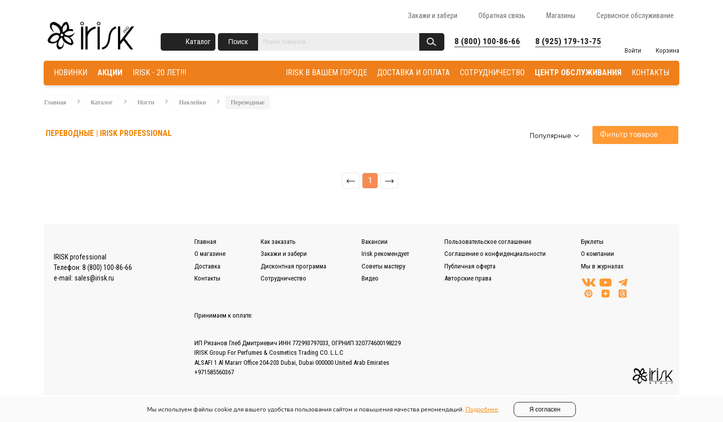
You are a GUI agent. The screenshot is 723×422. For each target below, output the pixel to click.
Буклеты (592, 241)
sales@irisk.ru (94, 278)
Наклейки (192, 102)
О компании (597, 253)
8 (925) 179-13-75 (568, 41)
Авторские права (468, 278)
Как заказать (278, 241)
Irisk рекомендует (385, 253)
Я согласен (544, 409)
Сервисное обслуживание (635, 16)
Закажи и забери (432, 16)
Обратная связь (501, 16)
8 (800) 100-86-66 (487, 41)
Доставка (207, 266)
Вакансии (375, 241)
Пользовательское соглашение (487, 241)
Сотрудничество (283, 278)
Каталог (198, 41)
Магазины (560, 16)
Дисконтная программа (293, 266)
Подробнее (481, 409)
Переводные (247, 102)
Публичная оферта (470, 266)
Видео (370, 278)
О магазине (209, 253)
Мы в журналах (602, 266)
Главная (55, 102)
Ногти (146, 102)
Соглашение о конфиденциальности (495, 253)
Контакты (207, 278)
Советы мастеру (383, 266)
